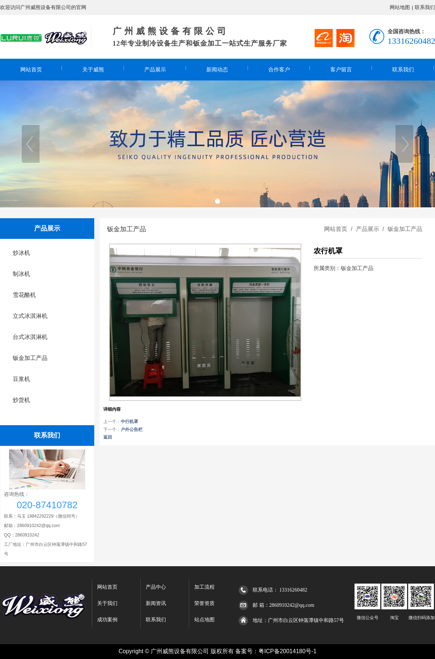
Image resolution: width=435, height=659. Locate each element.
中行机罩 (129, 421)
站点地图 (204, 619)
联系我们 (425, 7)
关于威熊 (93, 69)
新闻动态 (217, 69)
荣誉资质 (204, 603)
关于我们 (107, 603)
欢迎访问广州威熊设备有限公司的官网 (43, 7)
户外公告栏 (131, 429)
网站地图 (400, 7)
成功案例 (107, 619)
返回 (107, 437)
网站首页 (31, 69)
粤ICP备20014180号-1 (287, 651)
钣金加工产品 (404, 229)
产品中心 (156, 587)
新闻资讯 (156, 603)
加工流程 (204, 587)
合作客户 (279, 69)
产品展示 (155, 69)
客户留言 (341, 69)
